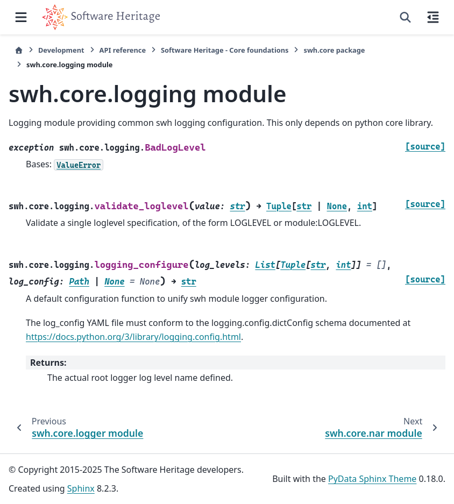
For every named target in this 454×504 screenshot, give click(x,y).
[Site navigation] (21, 17)
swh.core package (334, 50)
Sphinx (81, 488)
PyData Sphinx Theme (372, 479)
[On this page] (433, 17)
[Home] (19, 50)
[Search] (405, 17)
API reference (123, 50)
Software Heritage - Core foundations (224, 50)
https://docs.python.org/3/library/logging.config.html (133, 337)
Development (61, 50)
